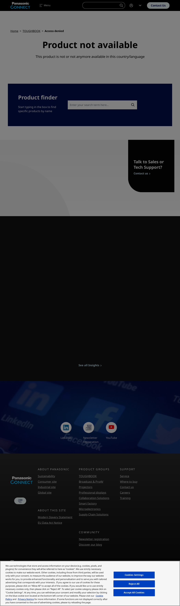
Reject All (134, 583)
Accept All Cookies (134, 592)
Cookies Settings (134, 574)
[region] (90, 583)
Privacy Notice (26, 599)
